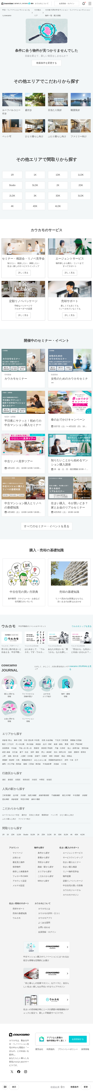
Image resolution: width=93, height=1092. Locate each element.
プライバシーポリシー (68, 1049)
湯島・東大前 (13, 756)
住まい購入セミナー (72, 862)
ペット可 (54, 815)
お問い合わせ (44, 927)
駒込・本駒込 (67, 756)
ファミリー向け (24, 819)
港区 (4, 780)
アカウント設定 (20, 881)
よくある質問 (44, 922)
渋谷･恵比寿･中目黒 (31, 740)
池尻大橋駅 (32, 795)
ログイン (66, 3)
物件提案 (67, 876)
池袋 (70, 752)
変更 (86, 1087)
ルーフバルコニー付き (10, 815)
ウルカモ (17, 918)
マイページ (18, 853)
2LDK (49, 835)
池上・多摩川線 (73, 748)
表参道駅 (14, 799)
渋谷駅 (23, 795)
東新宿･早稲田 (47, 748)
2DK (43, 835)
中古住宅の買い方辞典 (73, 885)
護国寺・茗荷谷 (80, 752)
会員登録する (78, 1039)
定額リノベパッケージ (73, 881)
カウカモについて (42, 4)
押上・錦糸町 (46, 752)
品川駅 (15, 795)
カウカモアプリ (45, 918)
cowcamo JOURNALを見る (80, 667)
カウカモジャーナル (72, 890)
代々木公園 (20, 744)
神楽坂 (38, 744)
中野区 (41, 780)
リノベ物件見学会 (71, 871)
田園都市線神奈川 (55, 760)
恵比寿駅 (5, 799)
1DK (12, 835)
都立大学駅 (66, 795)
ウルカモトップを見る (82, 626)
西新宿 (36, 748)
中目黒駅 (76, 795)
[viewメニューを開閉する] (14, 1087)
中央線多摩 (47, 764)
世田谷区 (26, 780)
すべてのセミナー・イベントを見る (46, 526)
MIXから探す (43, 881)
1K (8, 835)
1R (3, 835)
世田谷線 (85, 748)
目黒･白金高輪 (47, 740)
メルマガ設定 (19, 885)
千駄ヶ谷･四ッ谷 (25, 748)
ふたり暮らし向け (9, 819)
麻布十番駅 (35, 799)
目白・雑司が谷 (60, 752)
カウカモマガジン (71, 895)
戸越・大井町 (60, 748)
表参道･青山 (7, 740)
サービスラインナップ (73, 857)
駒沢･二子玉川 (7, 744)
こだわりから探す (46, 876)
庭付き (24, 815)
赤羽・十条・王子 (71, 760)
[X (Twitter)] (12, 1071)
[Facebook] (19, 1071)
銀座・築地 (58, 744)
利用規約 (51, 1049)
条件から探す (44, 853)
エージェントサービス (73, 853)
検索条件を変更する (46, 63)
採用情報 (85, 1049)
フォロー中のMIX (20, 876)
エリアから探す (45, 871)
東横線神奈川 (27, 760)
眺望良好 (45, 815)
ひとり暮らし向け (67, 815)
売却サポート (19, 909)
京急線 (56, 764)
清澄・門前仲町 (76, 744)
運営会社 (39, 1049)
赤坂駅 (84, 795)
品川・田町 (47, 744)
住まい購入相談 (70, 867)
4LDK (82, 835)
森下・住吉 (24, 752)
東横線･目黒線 (75, 740)
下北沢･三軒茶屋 (61, 740)
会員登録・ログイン (47, 932)
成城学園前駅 (44, 795)
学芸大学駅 (25, 799)
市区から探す (44, 862)
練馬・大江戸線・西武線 (11, 764)
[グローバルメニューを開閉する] (90, 3)
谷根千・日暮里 (41, 756)
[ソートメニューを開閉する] (5, 1087)
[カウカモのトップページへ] (17, 3)
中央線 (13, 748)
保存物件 (17, 867)
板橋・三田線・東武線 (32, 764)
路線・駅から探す (46, 867)
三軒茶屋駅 (6, 795)
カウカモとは (44, 909)
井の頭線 (30, 744)
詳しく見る (23, 273)
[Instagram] (25, 1071)
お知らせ (17, 857)
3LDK (66, 835)
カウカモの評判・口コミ (49, 913)
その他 (63, 764)
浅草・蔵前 (35, 752)
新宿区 (10, 780)
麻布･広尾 (18, 740)
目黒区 (17, 780)
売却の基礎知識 (20, 913)
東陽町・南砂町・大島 (10, 760)
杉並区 (49, 780)
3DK (60, 835)
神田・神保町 (54, 756)
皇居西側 (5, 748)
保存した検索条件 (21, 871)
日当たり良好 (34, 815)
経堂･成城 (6, 752)
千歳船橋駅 (55, 795)
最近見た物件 (19, 862)
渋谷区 (34, 780)
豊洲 (66, 744)
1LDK (19, 835)
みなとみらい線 (40, 760)
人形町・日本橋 (27, 756)
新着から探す (44, 857)
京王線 (14, 752)
